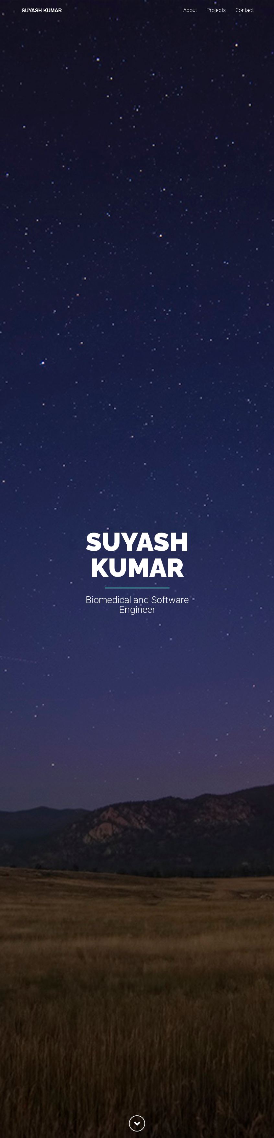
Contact (244, 18)
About (190, 18)
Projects (216, 18)
